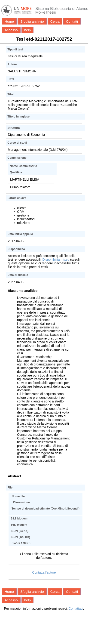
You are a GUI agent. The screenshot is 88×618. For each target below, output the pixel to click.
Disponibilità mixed (55, 259)
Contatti (72, 21)
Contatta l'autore (44, 572)
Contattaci (76, 608)
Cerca (55, 21)
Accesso (11, 30)
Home (9, 21)
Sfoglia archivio (32, 21)
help (27, 30)
